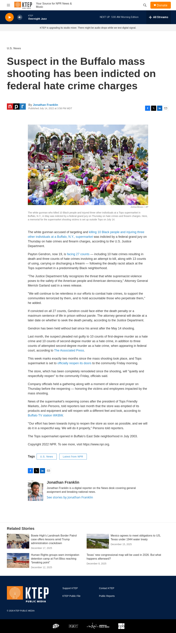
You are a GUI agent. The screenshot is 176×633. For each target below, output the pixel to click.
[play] (9, 17)
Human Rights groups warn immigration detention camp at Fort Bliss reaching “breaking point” (55, 558)
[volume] (20, 17)
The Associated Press (69, 350)
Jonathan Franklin (45, 104)
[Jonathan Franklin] (35, 490)
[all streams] (158, 17)
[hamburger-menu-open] (8, 5)
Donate (162, 5)
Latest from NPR (73, 456)
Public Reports (107, 596)
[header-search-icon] (145, 5)
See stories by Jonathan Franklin (70, 497)
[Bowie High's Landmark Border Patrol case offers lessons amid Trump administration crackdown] (18, 541)
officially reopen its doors (74, 363)
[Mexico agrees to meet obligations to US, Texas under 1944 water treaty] (98, 541)
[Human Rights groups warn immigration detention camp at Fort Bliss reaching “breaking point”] (18, 560)
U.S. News (14, 48)
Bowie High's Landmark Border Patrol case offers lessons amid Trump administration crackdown (54, 539)
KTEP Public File (71, 596)
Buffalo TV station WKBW (45, 415)
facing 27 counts (78, 254)
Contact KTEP (106, 588)
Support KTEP (70, 588)
